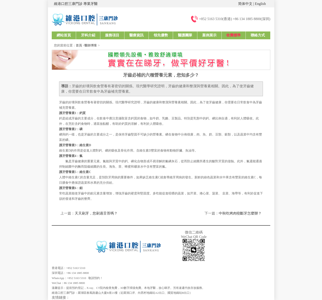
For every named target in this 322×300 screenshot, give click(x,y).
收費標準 (233, 35)
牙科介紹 (88, 35)
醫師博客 (91, 45)
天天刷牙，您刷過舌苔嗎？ (96, 213)
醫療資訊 (136, 35)
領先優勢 (161, 35)
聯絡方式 (258, 35)
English (260, 4)
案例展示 (209, 35)
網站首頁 (64, 35)
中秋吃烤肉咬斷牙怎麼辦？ (240, 213)
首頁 (79, 45)
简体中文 (245, 4)
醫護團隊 (185, 35)
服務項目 (112, 35)
